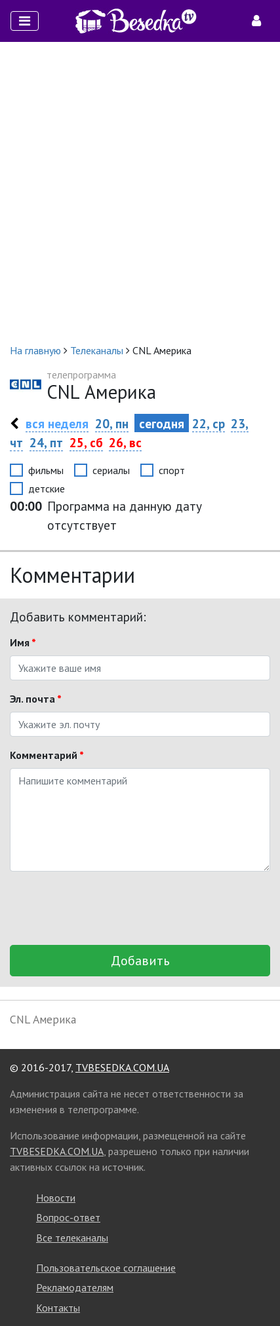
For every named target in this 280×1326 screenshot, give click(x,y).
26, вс (125, 442)
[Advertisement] (140, 192)
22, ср (208, 423)
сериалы (111, 470)
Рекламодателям (74, 1287)
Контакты (58, 1307)
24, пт (46, 442)
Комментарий (47, 755)
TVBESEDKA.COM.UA (122, 1067)
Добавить (140, 960)
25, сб (86, 442)
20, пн (112, 423)
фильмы (46, 470)
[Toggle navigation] (24, 21)
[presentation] (109, 908)
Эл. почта (36, 698)
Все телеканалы (72, 1237)
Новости (55, 1197)
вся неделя (57, 423)
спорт (172, 470)
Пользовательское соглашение (106, 1267)
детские (46, 488)
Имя (23, 642)
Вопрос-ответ (68, 1217)
